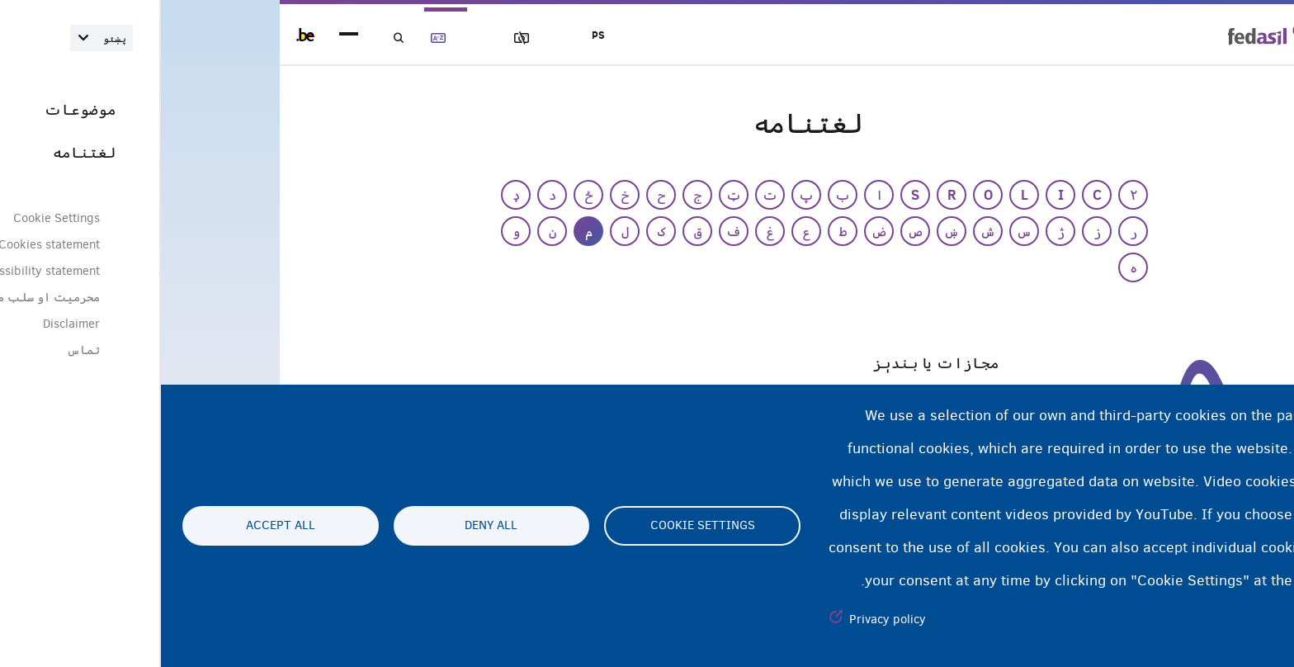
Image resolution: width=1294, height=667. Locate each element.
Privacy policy (726, 619)
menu (187, 35)
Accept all (119, 526)
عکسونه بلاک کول (385, 38)
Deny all (330, 526)
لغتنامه (291, 38)
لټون (244, 38)
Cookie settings (541, 526)
